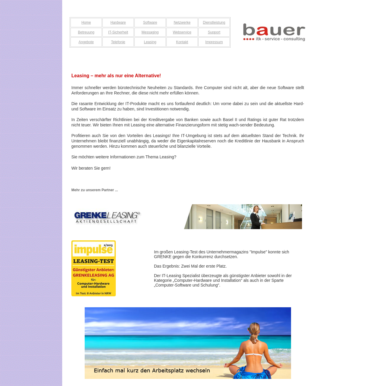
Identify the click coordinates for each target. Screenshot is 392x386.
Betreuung (86, 32)
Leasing (150, 42)
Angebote (86, 42)
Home (86, 22)
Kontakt (182, 42)
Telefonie (118, 42)
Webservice (182, 32)
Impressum (214, 42)
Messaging (150, 32)
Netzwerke (182, 22)
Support (214, 32)
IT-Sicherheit (118, 32)
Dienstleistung (214, 22)
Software (150, 22)
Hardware (118, 22)
